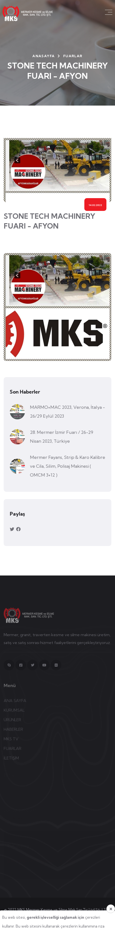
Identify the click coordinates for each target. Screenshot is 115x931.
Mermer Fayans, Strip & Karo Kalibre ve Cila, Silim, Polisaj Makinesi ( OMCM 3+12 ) (67, 466)
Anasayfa (43, 56)
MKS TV (11, 740)
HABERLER (13, 730)
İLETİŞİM (11, 759)
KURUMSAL (14, 711)
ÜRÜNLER (12, 721)
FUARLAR (12, 749)
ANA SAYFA (15, 701)
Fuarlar (73, 56)
